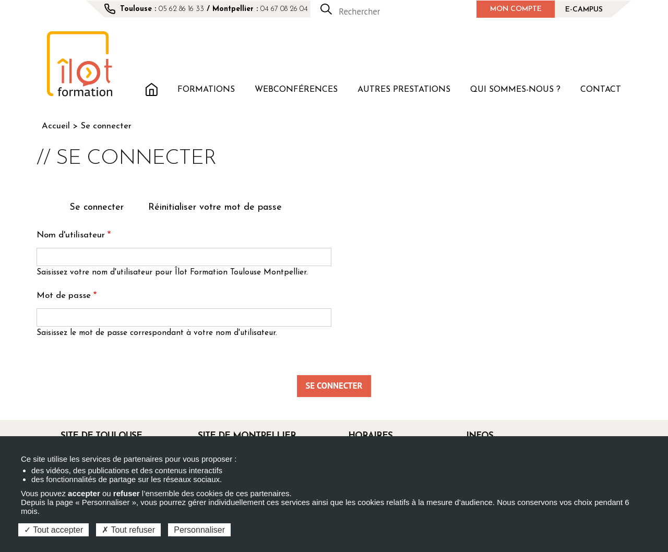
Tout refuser (128, 529)
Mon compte (516, 9)
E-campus (584, 10)
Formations (206, 90)
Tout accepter (53, 529)
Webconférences (296, 90)
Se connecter (101, 208)
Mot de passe (64, 295)
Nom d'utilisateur (71, 235)
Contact (600, 90)
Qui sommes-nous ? (515, 90)
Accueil (152, 88)
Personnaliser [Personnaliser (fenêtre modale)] (199, 529)
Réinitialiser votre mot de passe (215, 207)
